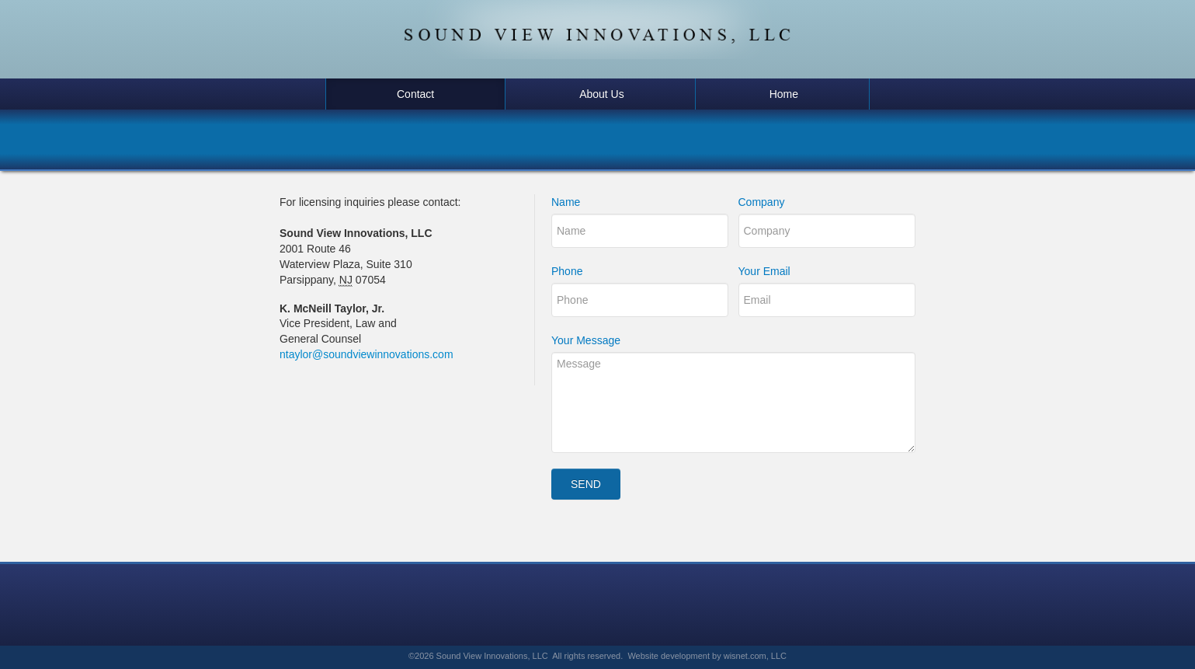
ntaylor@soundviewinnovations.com (366, 354)
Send (586, 484)
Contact (415, 94)
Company (761, 202)
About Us (601, 94)
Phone (566, 271)
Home (783, 94)
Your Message (585, 340)
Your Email (764, 271)
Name (565, 202)
